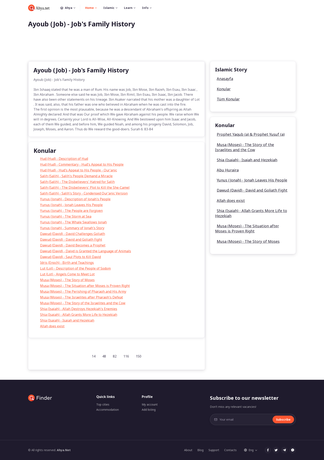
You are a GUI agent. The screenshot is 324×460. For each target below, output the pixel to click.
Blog (200, 450)
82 (115, 356)
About (188, 450)
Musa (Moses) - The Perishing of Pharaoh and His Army (83, 291)
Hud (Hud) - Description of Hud (64, 158)
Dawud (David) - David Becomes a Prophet (72, 245)
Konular (224, 88)
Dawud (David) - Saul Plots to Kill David (70, 257)
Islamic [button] (108, 8)
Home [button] (89, 8)
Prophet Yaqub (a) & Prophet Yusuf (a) (251, 134)
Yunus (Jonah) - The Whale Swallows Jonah (73, 222)
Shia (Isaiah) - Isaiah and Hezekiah (67, 320)
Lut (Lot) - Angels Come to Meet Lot (67, 274)
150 (138, 356)
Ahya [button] (70, 8)
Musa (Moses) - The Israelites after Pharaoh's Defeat (81, 297)
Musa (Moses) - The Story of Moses (67, 280)
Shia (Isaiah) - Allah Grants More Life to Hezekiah (78, 314)
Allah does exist (52, 326)
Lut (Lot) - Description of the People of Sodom (75, 268)
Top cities (102, 404)
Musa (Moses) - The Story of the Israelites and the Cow (82, 303)
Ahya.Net (64, 450)
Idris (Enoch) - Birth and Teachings (67, 262)
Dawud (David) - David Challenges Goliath (72, 233)
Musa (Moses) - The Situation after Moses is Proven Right (85, 285)
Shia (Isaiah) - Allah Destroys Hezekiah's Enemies (78, 309)
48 (104, 356)
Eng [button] (249, 450)
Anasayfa (225, 78)
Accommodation (107, 410)
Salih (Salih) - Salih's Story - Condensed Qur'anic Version (84, 193)
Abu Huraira (228, 169)
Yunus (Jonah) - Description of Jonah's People (75, 199)
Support (213, 450)
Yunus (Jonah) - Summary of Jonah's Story (72, 228)
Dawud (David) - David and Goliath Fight (71, 239)
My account (150, 404)
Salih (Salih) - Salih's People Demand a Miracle (76, 176)
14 (93, 356)
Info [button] (145, 8)
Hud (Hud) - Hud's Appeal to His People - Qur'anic (78, 170)
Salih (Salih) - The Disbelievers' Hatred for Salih (77, 181)
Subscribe (283, 419)
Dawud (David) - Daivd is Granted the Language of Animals (85, 251)
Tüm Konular (228, 99)
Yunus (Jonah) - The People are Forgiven (71, 210)
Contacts (230, 450)
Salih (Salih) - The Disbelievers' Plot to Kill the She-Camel (85, 187)
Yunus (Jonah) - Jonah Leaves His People (71, 205)
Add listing (149, 410)
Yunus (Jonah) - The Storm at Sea (65, 216)
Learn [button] (128, 8)
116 (126, 356)
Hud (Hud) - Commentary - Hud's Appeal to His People (82, 164)
